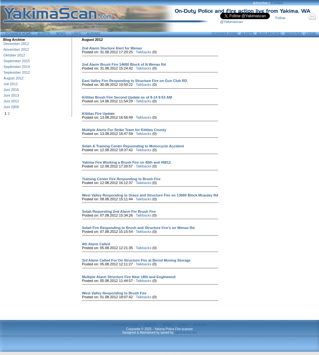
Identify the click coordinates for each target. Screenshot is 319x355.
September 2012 (17, 72)
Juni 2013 (11, 95)
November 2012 (16, 49)
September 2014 (17, 67)
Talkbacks (143, 52)
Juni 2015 (11, 90)
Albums (93, 33)
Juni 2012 (11, 101)
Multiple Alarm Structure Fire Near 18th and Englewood (128, 277)
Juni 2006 (11, 107)
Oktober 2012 (14, 55)
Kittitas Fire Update (98, 113)
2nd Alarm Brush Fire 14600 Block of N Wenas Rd (124, 64)
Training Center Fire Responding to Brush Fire (121, 179)
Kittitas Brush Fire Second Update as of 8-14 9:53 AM (127, 97)
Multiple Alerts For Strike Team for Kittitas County (124, 130)
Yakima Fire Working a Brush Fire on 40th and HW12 (126, 162)
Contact (277, 3)
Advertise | (262, 3)
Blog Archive (269, 33)
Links (76, 33)
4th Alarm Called (96, 244)
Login (311, 33)
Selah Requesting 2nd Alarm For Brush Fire (119, 211)
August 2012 (14, 78)
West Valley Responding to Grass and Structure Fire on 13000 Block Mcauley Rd (150, 195)
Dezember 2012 (16, 44)
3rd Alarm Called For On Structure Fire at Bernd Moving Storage (136, 260)
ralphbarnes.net (185, 332)
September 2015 (17, 61)
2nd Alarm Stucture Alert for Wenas (112, 48)
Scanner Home (18, 33)
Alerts (44, 33)
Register (293, 33)
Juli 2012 (11, 84)
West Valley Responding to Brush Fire (114, 293)
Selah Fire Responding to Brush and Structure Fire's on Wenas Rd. (139, 228)
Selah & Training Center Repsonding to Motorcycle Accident (133, 146)
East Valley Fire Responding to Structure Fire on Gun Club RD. (135, 81)
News (60, 33)
